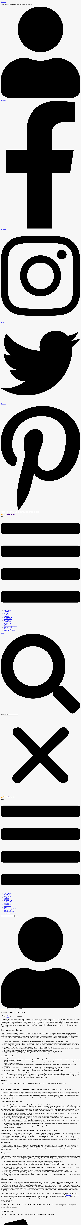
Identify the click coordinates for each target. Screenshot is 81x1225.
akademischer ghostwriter (10, 626)
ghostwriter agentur (9, 628)
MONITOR (7, 612)
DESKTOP (6, 620)
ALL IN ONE (7, 613)
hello (8, 1017)
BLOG (5, 624)
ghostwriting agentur (9, 627)
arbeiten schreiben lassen (10, 630)
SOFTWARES (7, 621)
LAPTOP (6, 614)
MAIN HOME (7, 610)
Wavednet (3, 2)
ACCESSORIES (8, 619)
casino (5, 1008)
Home (2, 1008)
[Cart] (2, 633)
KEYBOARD (7, 623)
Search (2, 714)
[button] (40, 562)
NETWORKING (8, 617)
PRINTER (6, 616)
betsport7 (68, 1195)
